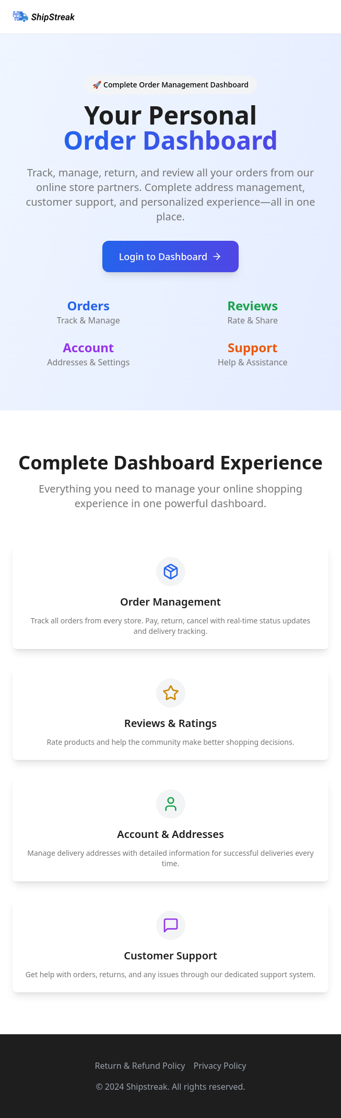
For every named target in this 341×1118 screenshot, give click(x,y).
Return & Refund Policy (140, 1065)
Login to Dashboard (170, 256)
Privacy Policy (219, 1065)
